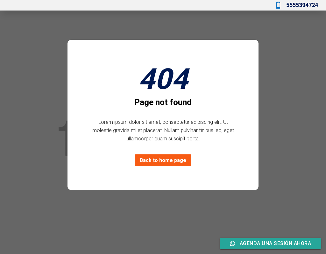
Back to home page (163, 160)
